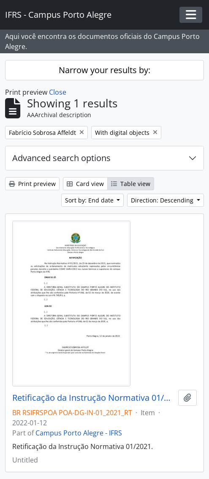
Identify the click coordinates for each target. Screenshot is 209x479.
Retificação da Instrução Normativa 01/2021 (93, 398)
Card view (85, 184)
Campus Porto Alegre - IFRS (78, 433)
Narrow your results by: (104, 70)
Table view (130, 184)
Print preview (32, 184)
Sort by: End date (90, 200)
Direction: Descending (163, 200)
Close (57, 92)
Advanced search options (61, 158)
